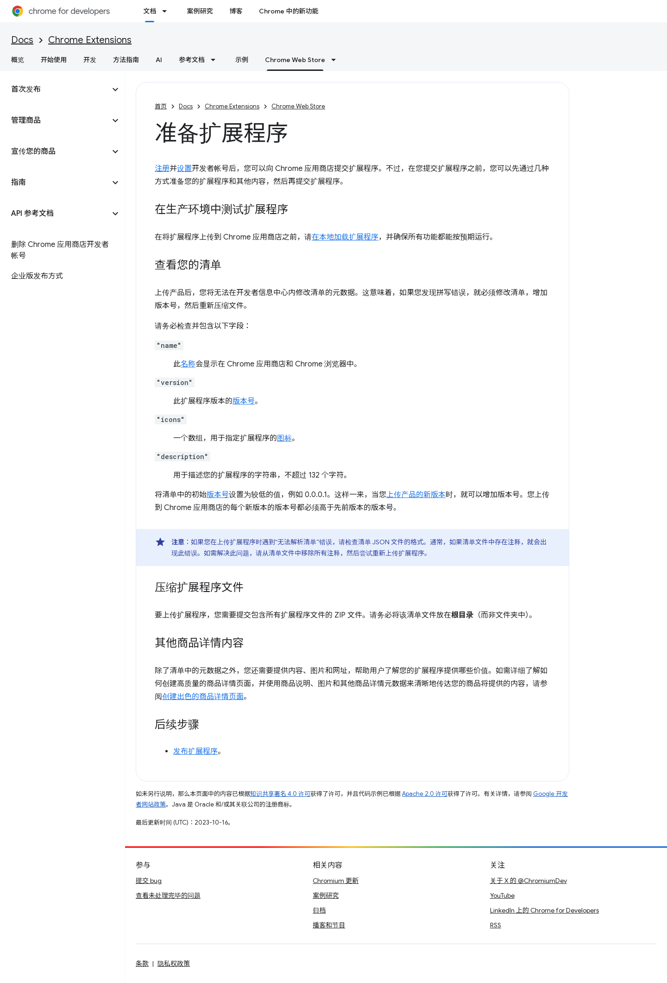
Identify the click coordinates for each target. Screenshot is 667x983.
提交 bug (149, 880)
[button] (55, 89)
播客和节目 (329, 925)
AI (159, 60)
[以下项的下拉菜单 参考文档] (216, 59)
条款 (142, 963)
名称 (188, 364)
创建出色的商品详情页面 (203, 696)
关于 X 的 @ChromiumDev (528, 880)
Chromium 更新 (336, 880)
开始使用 (54, 60)
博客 (235, 11)
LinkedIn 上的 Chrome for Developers (544, 910)
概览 (17, 60)
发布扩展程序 (195, 751)
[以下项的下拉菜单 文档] (167, 11)
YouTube (502, 895)
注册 (162, 168)
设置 (184, 168)
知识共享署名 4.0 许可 (280, 794)
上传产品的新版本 (416, 494)
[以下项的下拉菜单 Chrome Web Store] (336, 59)
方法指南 (126, 60)
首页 (161, 106)
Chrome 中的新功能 (288, 11)
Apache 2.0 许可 (424, 794)
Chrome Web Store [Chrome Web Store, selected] (295, 60)
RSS (495, 925)
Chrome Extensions (90, 40)
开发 (89, 60)
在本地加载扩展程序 (345, 237)
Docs (22, 40)
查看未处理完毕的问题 (168, 895)
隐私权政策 (173, 963)
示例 (241, 60)
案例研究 (200, 11)
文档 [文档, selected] (149, 11)
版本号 (244, 401)
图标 (284, 438)
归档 (319, 910)
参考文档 (192, 60)
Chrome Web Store (298, 106)
